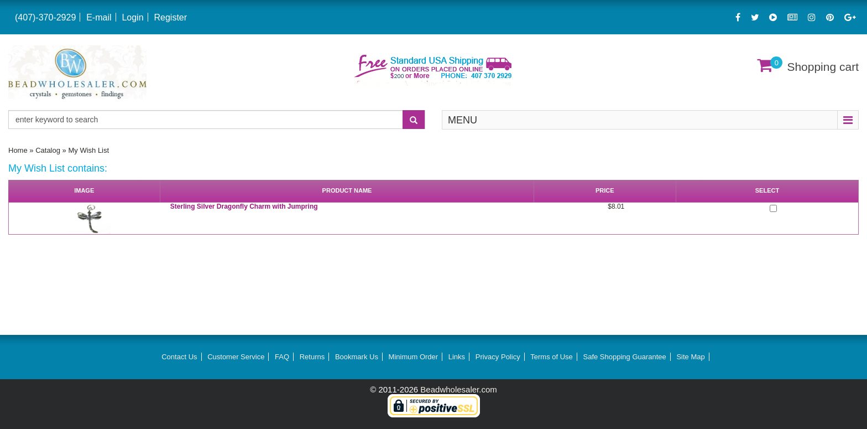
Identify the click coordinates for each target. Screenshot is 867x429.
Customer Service (235, 357)
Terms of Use (551, 357)
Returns (312, 357)
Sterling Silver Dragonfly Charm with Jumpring (244, 206)
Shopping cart (823, 66)
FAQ (282, 357)
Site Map (690, 357)
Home (18, 150)
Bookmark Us (356, 357)
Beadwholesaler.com (458, 389)
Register (170, 17)
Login (132, 17)
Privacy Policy (498, 357)
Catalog (47, 150)
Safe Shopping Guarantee (624, 357)
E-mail (98, 17)
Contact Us (179, 357)
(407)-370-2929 (45, 17)
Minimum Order (413, 357)
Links (456, 357)
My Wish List (88, 150)
